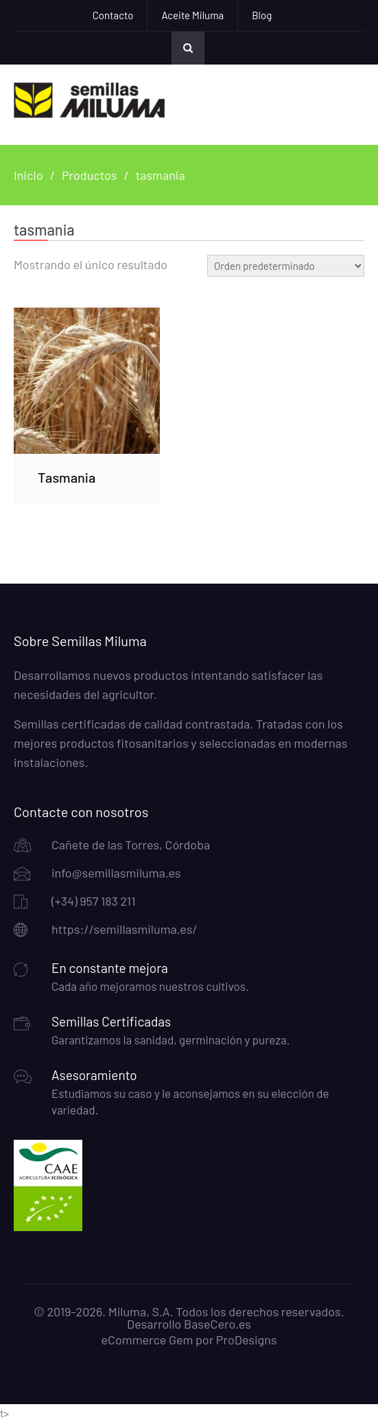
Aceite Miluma (192, 15)
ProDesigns (246, 1339)
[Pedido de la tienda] (285, 266)
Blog (262, 15)
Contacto (113, 15)
